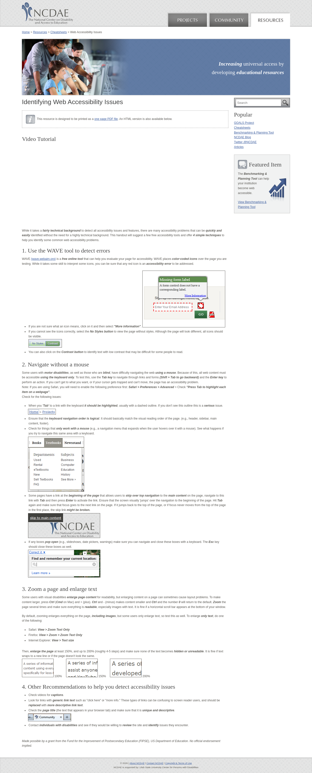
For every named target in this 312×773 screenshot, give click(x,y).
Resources (40, 32)
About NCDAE (136, 763)
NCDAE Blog (242, 137)
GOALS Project (244, 123)
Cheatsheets (58, 32)
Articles (239, 147)
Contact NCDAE (154, 763)
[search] (258, 102)
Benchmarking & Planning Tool (254, 132)
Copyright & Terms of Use (178, 763)
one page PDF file (106, 119)
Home (26, 32)
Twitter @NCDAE (245, 142)
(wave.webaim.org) (43, 259)
